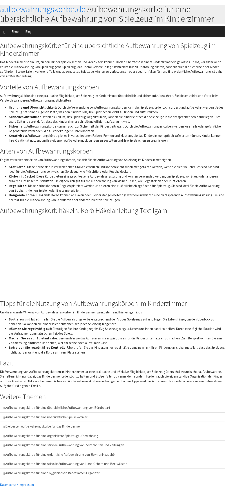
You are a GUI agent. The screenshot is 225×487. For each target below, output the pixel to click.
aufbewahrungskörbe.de (42, 9)
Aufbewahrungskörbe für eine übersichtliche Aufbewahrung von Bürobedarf (57, 408)
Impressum (26, 485)
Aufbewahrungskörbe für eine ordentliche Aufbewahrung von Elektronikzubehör (60, 454)
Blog (28, 32)
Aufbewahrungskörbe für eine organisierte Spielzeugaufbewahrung (51, 436)
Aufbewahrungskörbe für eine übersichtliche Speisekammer (45, 417)
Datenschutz (9, 485)
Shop (15, 32)
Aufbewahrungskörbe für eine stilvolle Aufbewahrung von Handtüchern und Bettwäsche (65, 464)
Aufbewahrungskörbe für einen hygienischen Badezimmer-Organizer (52, 473)
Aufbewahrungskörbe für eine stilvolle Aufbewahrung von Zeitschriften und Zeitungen (64, 445)
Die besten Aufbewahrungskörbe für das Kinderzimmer (42, 426)
